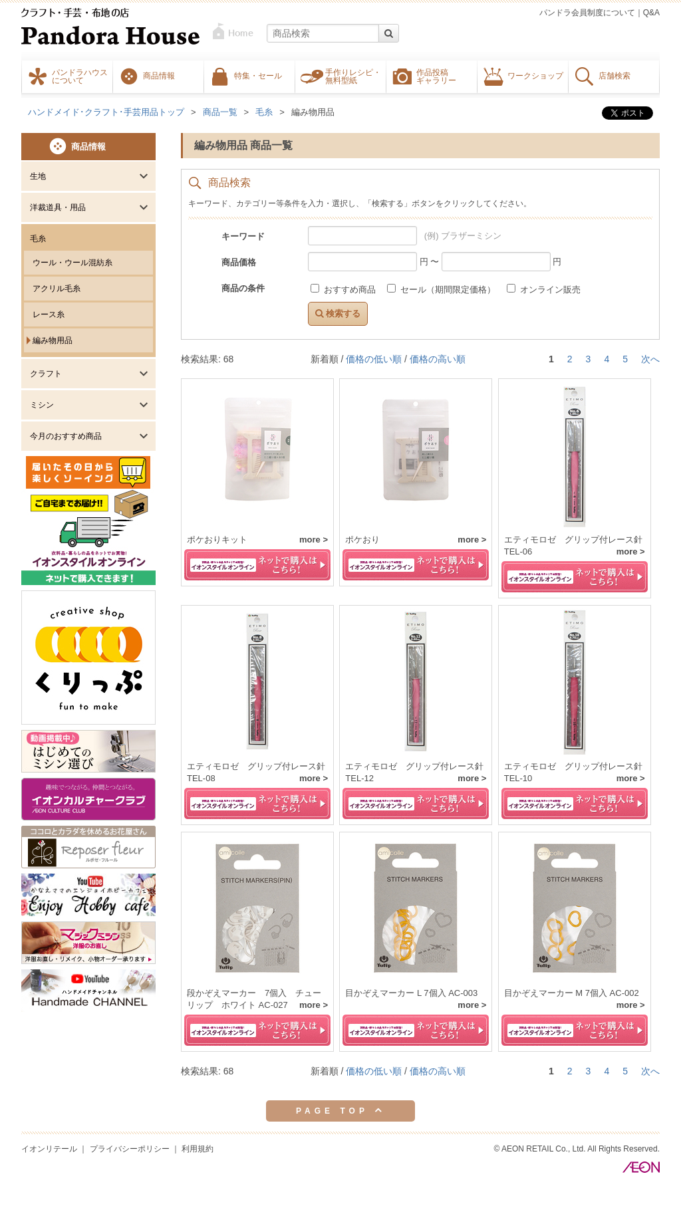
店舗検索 (614, 75)
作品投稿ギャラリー (436, 76)
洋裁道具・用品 (58, 207)
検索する (337, 313)
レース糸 (49, 314)
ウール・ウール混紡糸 (72, 262)
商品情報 (159, 75)
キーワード (243, 236)
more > (313, 540)
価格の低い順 (374, 359)
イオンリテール (49, 1149)
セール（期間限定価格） (442, 290)
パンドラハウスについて (80, 76)
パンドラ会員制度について (587, 12)
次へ (650, 359)
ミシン (42, 405)
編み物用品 (52, 340)
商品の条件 (243, 288)
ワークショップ (535, 75)
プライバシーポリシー (130, 1149)
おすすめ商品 (344, 290)
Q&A (651, 12)
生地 (38, 176)
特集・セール (258, 75)
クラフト (46, 373)
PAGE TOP (340, 1110)
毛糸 (38, 238)
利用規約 (197, 1149)
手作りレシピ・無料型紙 (353, 76)
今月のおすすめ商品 (66, 436)
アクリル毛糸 (56, 288)
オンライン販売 (544, 290)
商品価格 (238, 262)
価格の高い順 (438, 359)
